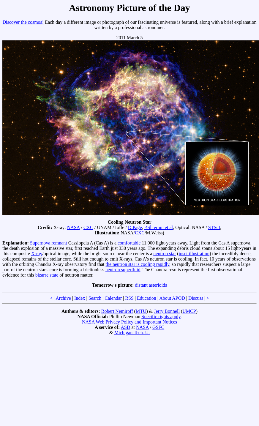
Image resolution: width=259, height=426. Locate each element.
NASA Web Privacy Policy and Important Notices (129, 321)
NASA (73, 227)
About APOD (172, 298)
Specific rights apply (160, 316)
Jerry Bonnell (167, 311)
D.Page (135, 227)
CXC (88, 227)
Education (146, 298)
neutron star (164, 253)
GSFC (158, 327)
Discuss (195, 298)
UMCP (189, 311)
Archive (63, 298)
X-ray (36, 253)
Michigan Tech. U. (132, 332)
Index (79, 298)
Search (95, 298)
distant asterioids (151, 285)
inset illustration (194, 253)
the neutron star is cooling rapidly (137, 264)
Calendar (113, 298)
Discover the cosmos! (23, 22)
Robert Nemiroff (117, 311)
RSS (129, 298)
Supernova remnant (48, 242)
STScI (214, 227)
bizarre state (47, 274)
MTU (141, 311)
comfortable (129, 242)
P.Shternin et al (158, 227)
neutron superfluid (122, 269)
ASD (125, 327)
